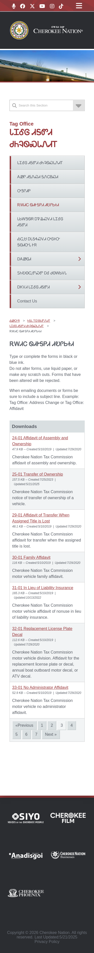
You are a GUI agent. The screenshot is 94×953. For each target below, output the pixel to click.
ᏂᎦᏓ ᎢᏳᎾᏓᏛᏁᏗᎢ (38, 321)
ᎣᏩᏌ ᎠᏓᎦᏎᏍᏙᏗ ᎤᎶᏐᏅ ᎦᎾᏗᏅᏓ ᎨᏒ (38, 242)
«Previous (24, 725)
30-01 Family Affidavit (31, 557)
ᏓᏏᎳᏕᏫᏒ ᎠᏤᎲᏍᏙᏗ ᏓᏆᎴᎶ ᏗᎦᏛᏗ (40, 222)
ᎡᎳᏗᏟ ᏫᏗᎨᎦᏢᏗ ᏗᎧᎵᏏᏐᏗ (38, 205)
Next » (51, 734)
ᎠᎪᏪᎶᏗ (24, 259)
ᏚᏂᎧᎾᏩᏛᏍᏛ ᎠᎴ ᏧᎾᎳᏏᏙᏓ (42, 273)
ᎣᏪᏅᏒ (15, 321)
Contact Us (27, 301)
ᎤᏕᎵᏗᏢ (24, 191)
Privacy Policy (47, 941)
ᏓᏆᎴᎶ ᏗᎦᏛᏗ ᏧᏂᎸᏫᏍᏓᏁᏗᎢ (40, 163)
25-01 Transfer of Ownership (37, 474)
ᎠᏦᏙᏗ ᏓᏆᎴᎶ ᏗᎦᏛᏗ (33, 287)
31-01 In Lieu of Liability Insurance (42, 588)
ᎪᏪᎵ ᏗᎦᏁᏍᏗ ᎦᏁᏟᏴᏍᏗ (37, 177)
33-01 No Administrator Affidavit (40, 687)
